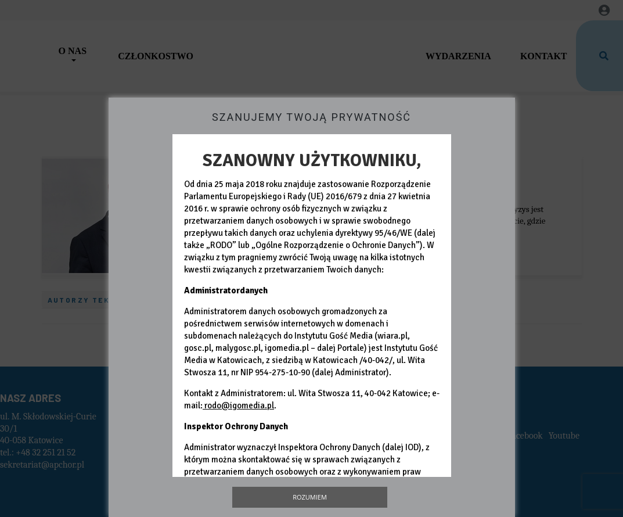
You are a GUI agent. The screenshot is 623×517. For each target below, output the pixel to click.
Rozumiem (310, 497)
